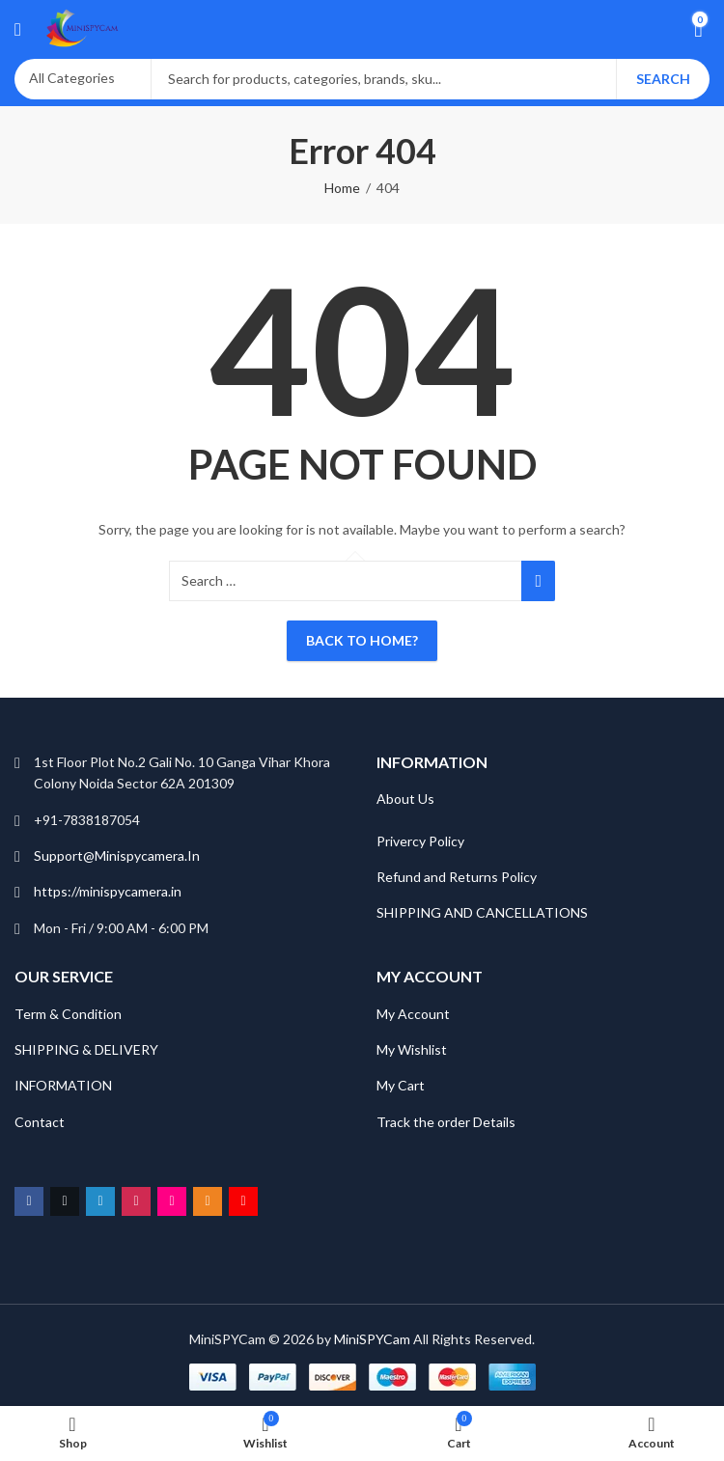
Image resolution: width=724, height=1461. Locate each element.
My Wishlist (411, 1049)
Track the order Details (445, 1122)
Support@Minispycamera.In (117, 855)
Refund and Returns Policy (456, 876)
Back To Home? (362, 640)
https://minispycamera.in (107, 891)
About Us (405, 798)
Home (342, 187)
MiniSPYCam (372, 1339)
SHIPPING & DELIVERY (86, 1049)
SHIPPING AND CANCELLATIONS (482, 912)
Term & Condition (68, 1014)
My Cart (402, 1085)
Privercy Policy (420, 841)
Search (663, 78)
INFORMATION (63, 1085)
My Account (413, 1014)
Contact (39, 1122)
